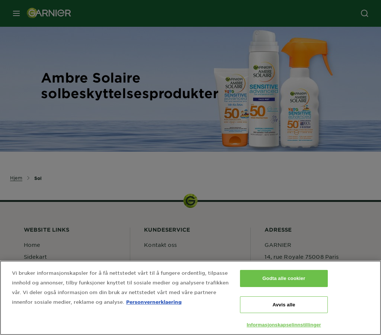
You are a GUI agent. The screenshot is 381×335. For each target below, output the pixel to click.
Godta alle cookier (283, 280)
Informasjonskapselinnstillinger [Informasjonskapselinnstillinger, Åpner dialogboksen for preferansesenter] (284, 326)
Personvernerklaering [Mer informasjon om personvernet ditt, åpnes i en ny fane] (154, 303)
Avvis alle (283, 306)
